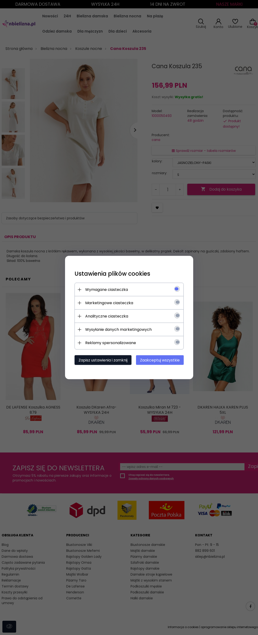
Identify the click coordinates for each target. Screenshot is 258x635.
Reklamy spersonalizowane (110, 343)
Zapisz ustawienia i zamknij (103, 360)
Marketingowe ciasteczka (109, 303)
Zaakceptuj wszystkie (160, 360)
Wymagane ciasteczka (106, 289)
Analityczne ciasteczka (106, 316)
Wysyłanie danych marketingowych (118, 329)
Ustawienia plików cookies (112, 273)
